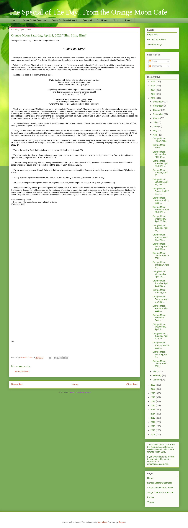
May (155, 130)
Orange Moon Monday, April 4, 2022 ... (161, 345)
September (158, 114)
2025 (153, 85)
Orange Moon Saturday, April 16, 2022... (160, 246)
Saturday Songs (154, 44)
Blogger (122, 522)
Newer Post (17, 384)
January (157, 379)
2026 (153, 81)
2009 (153, 434)
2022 (153, 98)
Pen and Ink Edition (156, 39)
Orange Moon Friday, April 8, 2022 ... (160, 308)
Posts (153, 61)
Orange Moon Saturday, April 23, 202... (160, 182)
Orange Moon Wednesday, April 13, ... (159, 274)
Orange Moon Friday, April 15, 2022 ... (160, 255)
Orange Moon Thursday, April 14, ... (160, 265)
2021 (153, 385)
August (156, 118)
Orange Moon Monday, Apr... (160, 291)
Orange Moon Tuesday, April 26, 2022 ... (160, 163)
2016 (153, 405)
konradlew (102, 522)
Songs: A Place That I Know (95, 20)
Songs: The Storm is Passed (64, 20)
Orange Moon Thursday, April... (158, 317)
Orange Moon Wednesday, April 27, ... (159, 154)
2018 (153, 397)
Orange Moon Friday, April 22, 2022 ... (160, 191)
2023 (153, 94)
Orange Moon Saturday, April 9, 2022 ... (160, 299)
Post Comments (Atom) (80, 392)
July (155, 122)
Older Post (132, 384)
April (155, 135)
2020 (153, 389)
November (158, 106)
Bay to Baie (152, 34)
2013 (153, 418)
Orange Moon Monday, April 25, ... (159, 172)
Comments (155, 66)
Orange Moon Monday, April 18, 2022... (159, 237)
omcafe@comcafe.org (157, 464)
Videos (116, 20)
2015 (153, 409)
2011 (153, 426)
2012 (153, 422)
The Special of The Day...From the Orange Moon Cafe (88, 12)
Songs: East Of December (34, 20)
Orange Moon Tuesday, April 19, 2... (160, 228)
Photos (128, 20)
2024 (153, 90)
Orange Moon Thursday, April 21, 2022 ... (160, 209)
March (156, 371)
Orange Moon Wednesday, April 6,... (159, 327)
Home (14, 20)
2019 (153, 393)
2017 (153, 401)
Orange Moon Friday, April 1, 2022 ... (160, 363)
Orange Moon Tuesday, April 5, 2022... (160, 336)
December (158, 101)
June (155, 126)
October (157, 110)
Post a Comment (22, 371)
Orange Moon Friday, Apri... (159, 139)
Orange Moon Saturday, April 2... (160, 354)
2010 (153, 430)
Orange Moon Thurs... (158, 146)
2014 (153, 414)
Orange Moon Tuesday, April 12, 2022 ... (160, 283)
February (157, 375)
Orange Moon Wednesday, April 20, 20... (159, 219)
